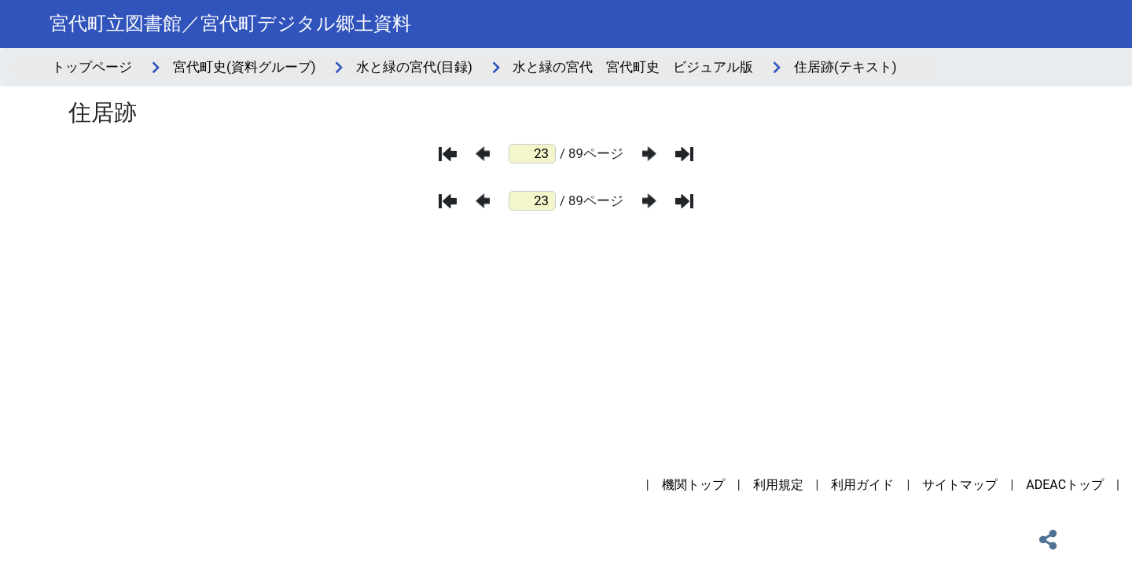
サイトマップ (960, 484)
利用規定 (778, 484)
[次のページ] (649, 153)
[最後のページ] (684, 154)
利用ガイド (862, 484)
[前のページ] (483, 153)
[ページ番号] (532, 154)
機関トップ (693, 484)
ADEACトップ (1065, 484)
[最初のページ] (448, 154)
